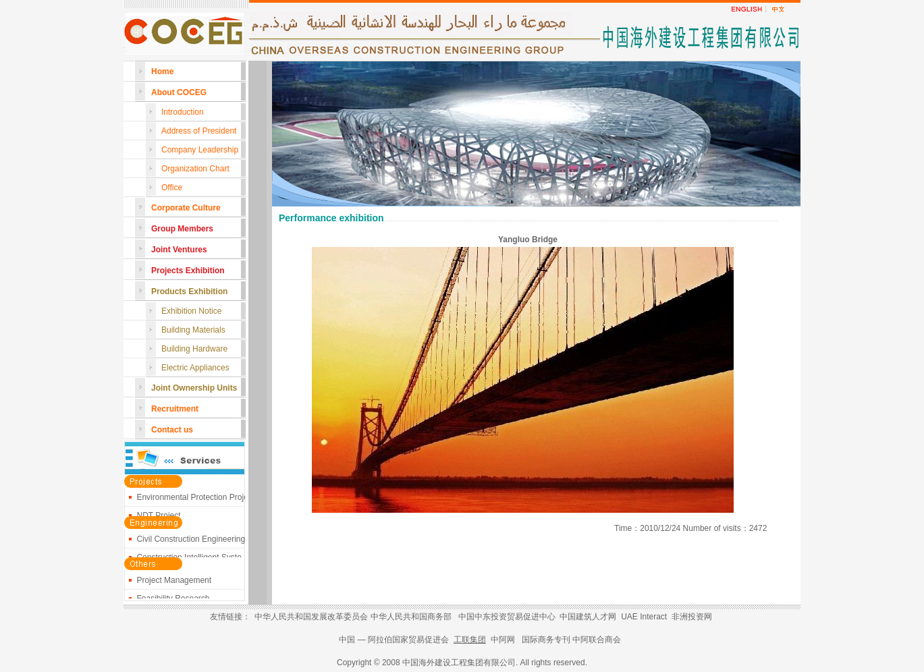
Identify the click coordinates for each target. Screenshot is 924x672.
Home (162, 71)
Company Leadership (199, 150)
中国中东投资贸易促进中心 (506, 616)
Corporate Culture (186, 208)
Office (171, 187)
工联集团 (470, 639)
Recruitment (174, 409)
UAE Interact (644, 616)
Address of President (198, 131)
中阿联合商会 (596, 639)
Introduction (182, 112)
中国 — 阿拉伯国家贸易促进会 (395, 639)
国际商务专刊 (546, 639)
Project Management (173, 582)
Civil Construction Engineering (190, 541)
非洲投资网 (692, 616)
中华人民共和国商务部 (411, 616)
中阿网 (503, 639)
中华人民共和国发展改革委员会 (311, 616)
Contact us (172, 430)
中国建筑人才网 (588, 616)
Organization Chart (195, 168)
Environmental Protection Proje (192, 499)
